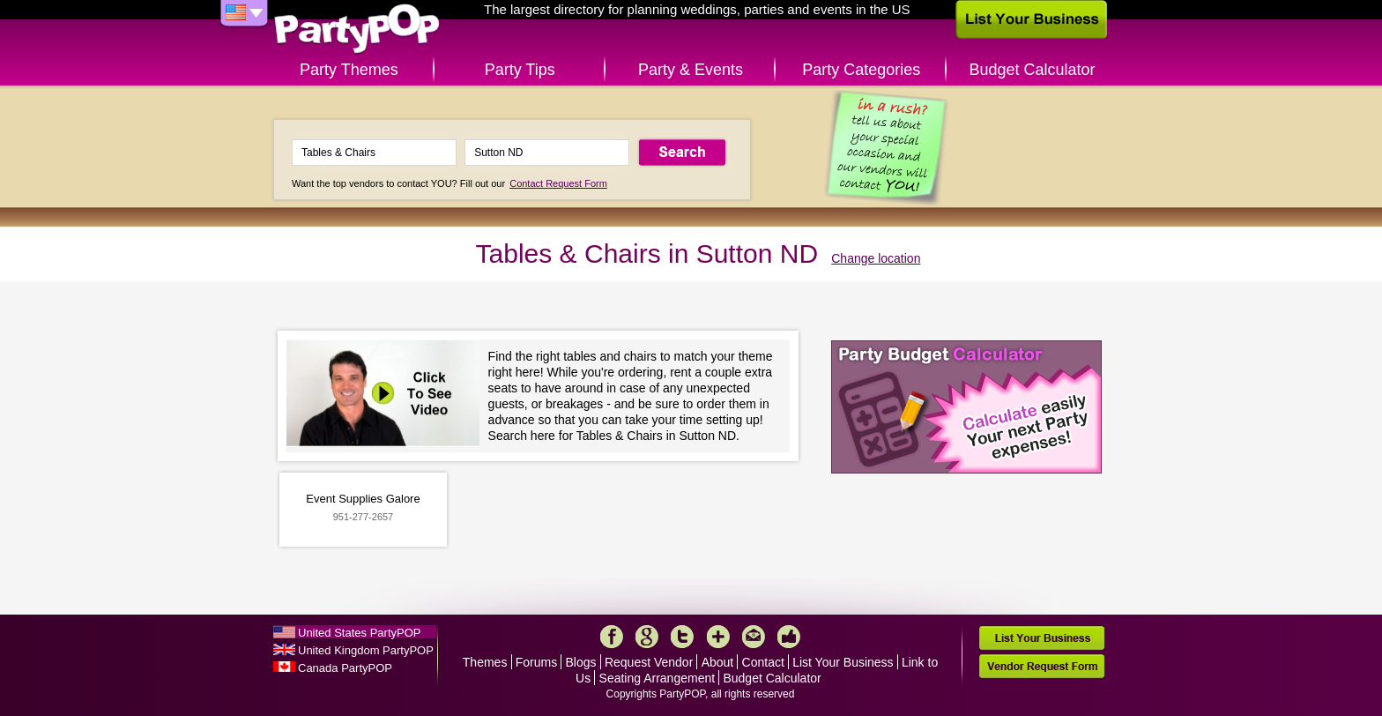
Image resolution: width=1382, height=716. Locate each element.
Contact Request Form (558, 183)
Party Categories (861, 69)
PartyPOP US (357, 30)
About (718, 662)
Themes (485, 662)
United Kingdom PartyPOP (366, 650)
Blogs (581, 662)
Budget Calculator (1033, 69)
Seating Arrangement (657, 678)
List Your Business (842, 662)
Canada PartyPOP (345, 668)
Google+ (646, 636)
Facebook (611, 636)
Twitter (682, 636)
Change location (875, 258)
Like (788, 636)
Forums (536, 662)
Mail (753, 636)
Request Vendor (649, 662)
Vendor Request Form (1041, 666)
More (718, 636)
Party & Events (690, 69)
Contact (763, 662)
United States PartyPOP (359, 632)
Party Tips (520, 69)
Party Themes (349, 69)
